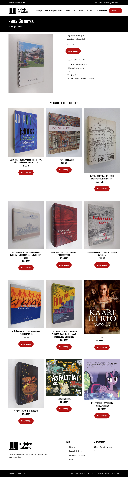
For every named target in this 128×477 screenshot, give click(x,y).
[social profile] (23, 3)
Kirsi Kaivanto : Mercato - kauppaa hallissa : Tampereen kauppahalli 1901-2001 (26, 255)
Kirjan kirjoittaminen (74, 10)
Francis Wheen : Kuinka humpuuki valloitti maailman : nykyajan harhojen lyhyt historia (64, 334)
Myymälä (115, 11)
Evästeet (90, 473)
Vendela (102, 337)
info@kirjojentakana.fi (111, 3)
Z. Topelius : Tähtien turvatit (26, 411)
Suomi (100, 3)
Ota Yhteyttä (101, 10)
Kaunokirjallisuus (53, 10)
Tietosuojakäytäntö (102, 473)
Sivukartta (115, 473)
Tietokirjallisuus (81, 36)
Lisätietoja (73, 51)
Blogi (89, 10)
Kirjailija (38, 10)
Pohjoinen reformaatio (64, 160)
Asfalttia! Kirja (64, 399)
